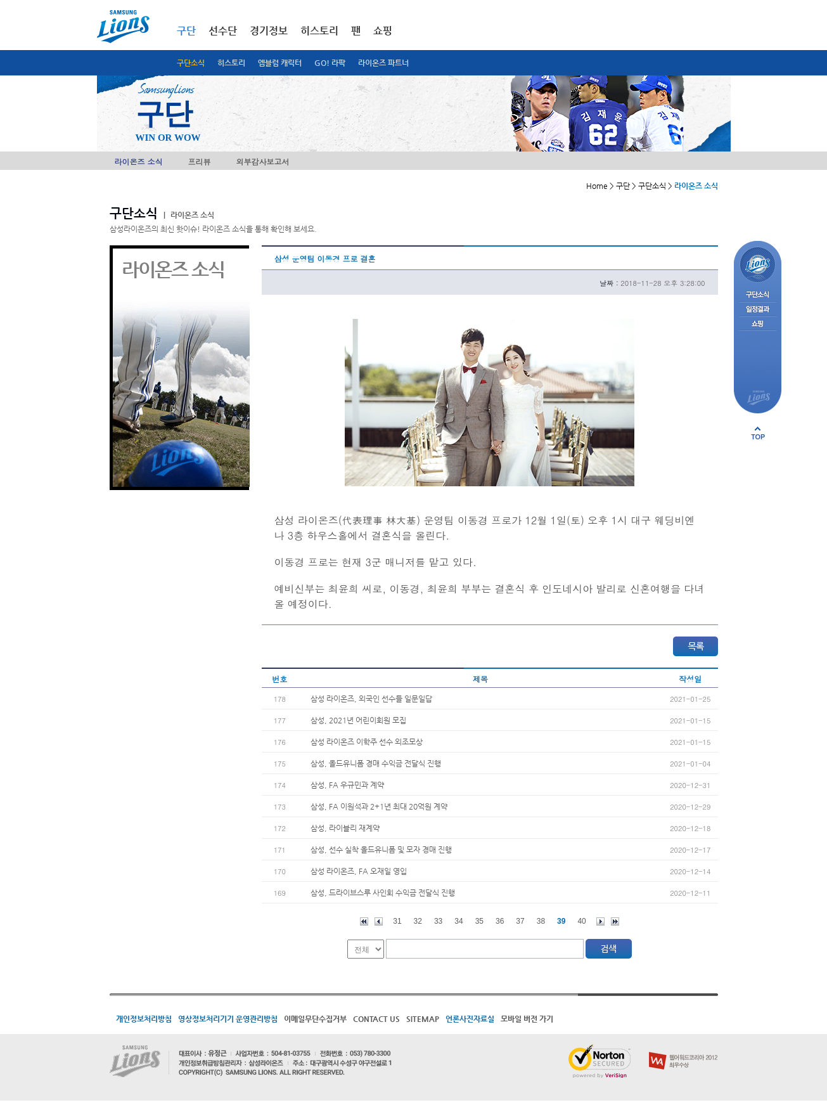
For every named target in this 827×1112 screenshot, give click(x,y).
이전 (378, 921)
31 (397, 921)
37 (520, 921)
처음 (364, 921)
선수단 (222, 31)
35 (479, 921)
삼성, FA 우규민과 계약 (347, 784)
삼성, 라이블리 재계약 (345, 828)
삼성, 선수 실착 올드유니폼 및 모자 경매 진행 (381, 849)
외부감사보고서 (263, 161)
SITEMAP (422, 1018)
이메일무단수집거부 (315, 1018)
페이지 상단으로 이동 (758, 433)
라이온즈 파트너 (383, 62)
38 (541, 921)
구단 (186, 31)
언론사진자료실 (470, 1018)
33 (438, 921)
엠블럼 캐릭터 (280, 62)
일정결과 (757, 309)
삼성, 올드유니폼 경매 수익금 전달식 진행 (376, 763)
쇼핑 (382, 31)
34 (458, 921)
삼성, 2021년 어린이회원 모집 (358, 720)
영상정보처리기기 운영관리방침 (228, 1018)
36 (500, 921)
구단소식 (191, 62)
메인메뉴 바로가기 (0, 0)
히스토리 (231, 62)
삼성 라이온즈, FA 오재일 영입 (359, 871)
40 (581, 921)
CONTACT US (376, 1018)
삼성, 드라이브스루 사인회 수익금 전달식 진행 (383, 892)
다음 (600, 921)
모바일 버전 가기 (527, 1018)
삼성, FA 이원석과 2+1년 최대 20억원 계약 (379, 806)
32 (418, 921)
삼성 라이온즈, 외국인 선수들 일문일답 (371, 698)
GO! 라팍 (329, 62)
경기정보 (269, 31)
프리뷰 (199, 161)
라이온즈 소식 (139, 161)
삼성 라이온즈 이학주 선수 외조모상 (367, 741)
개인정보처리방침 (144, 1018)
